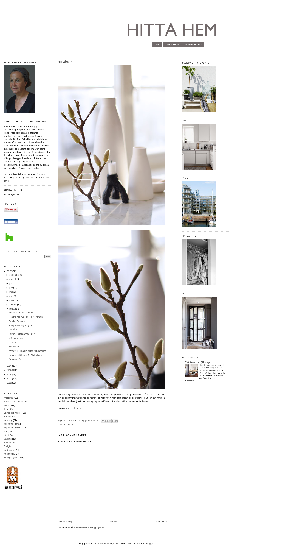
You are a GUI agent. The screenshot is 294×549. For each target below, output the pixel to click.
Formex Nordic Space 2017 (22, 334)
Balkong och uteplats (13, 401)
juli (11, 283)
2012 (9, 383)
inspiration (172, 44)
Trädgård (8, 446)
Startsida (114, 521)
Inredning (8, 420)
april (11, 296)
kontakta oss (193, 44)
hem (157, 44)
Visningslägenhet (12, 457)
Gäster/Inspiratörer (12, 413)
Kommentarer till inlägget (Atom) (89, 527)
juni (11, 287)
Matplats (8, 439)
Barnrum (8, 405)
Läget (6, 435)
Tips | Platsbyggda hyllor (20, 325)
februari (13, 304)
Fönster (70, 425)
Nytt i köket (14, 346)
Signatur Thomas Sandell (21, 312)
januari (12, 309)
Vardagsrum (9, 450)
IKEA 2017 (14, 342)
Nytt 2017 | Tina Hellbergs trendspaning (27, 351)
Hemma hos (9, 416)
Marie (72, 421)
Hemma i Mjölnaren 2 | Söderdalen (25, 355)
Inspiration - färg (11, 424)
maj (11, 292)
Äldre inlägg (161, 521)
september (14, 275)
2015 (9, 370)
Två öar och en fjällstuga (197, 362)
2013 (9, 378)
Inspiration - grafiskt (13, 428)
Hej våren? (14, 329)
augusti (13, 279)
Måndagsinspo (16, 338)
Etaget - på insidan (207, 365)
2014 (9, 374)
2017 (9, 271)
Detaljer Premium (17, 321)
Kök (5, 431)
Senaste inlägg (65, 521)
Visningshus (9, 454)
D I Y (6, 409)
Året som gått (15, 359)
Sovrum (7, 442)
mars (12, 300)
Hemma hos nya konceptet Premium (26, 317)
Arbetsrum (8, 398)
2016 (9, 366)
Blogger (150, 543)
